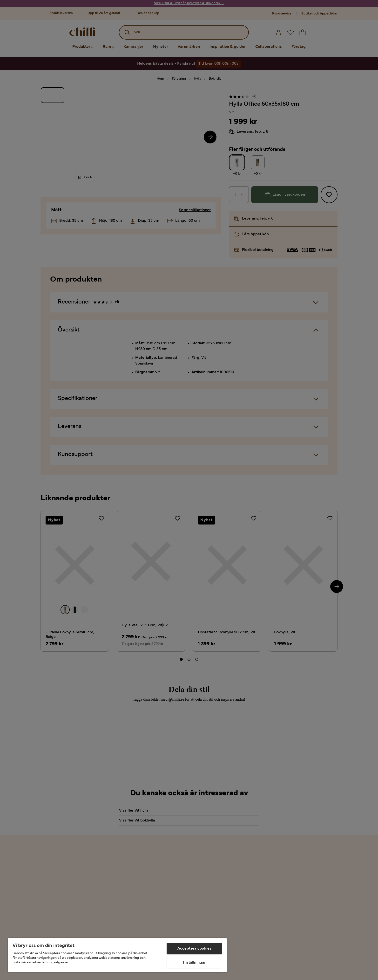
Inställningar (194, 962)
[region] (117, 955)
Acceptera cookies (194, 948)
